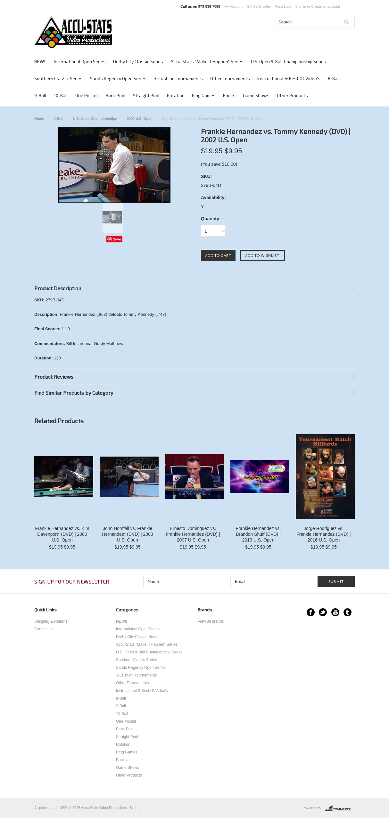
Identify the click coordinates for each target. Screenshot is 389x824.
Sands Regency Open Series (118, 78)
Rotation (176, 95)
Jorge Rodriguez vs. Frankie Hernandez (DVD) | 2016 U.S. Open (323, 534)
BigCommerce (339, 808)
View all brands (211, 621)
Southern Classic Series (58, 78)
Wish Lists (283, 6)
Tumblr (347, 612)
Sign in (300, 6)
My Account (233, 6)
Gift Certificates (259, 6)
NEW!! (40, 61)
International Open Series (80, 61)
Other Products (292, 95)
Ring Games (204, 95)
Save (117, 239)
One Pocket (86, 95)
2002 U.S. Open (140, 119)
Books (229, 95)
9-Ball (40, 95)
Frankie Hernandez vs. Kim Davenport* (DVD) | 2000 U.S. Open (62, 534)
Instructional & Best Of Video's (288, 78)
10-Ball (61, 95)
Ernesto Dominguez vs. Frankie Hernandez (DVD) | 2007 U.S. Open (193, 534)
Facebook (311, 612)
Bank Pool (116, 95)
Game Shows (256, 95)
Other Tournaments (230, 78)
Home (39, 119)
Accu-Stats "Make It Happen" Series (207, 61)
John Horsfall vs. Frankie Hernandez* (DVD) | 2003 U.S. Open (127, 534)
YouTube (335, 612)
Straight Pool (146, 95)
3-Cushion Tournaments (178, 78)
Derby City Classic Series (138, 61)
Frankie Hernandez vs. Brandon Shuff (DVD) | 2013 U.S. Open (258, 534)
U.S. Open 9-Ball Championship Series (288, 61)
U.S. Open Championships (95, 119)
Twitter (323, 612)
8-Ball (334, 78)
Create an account (325, 6)
